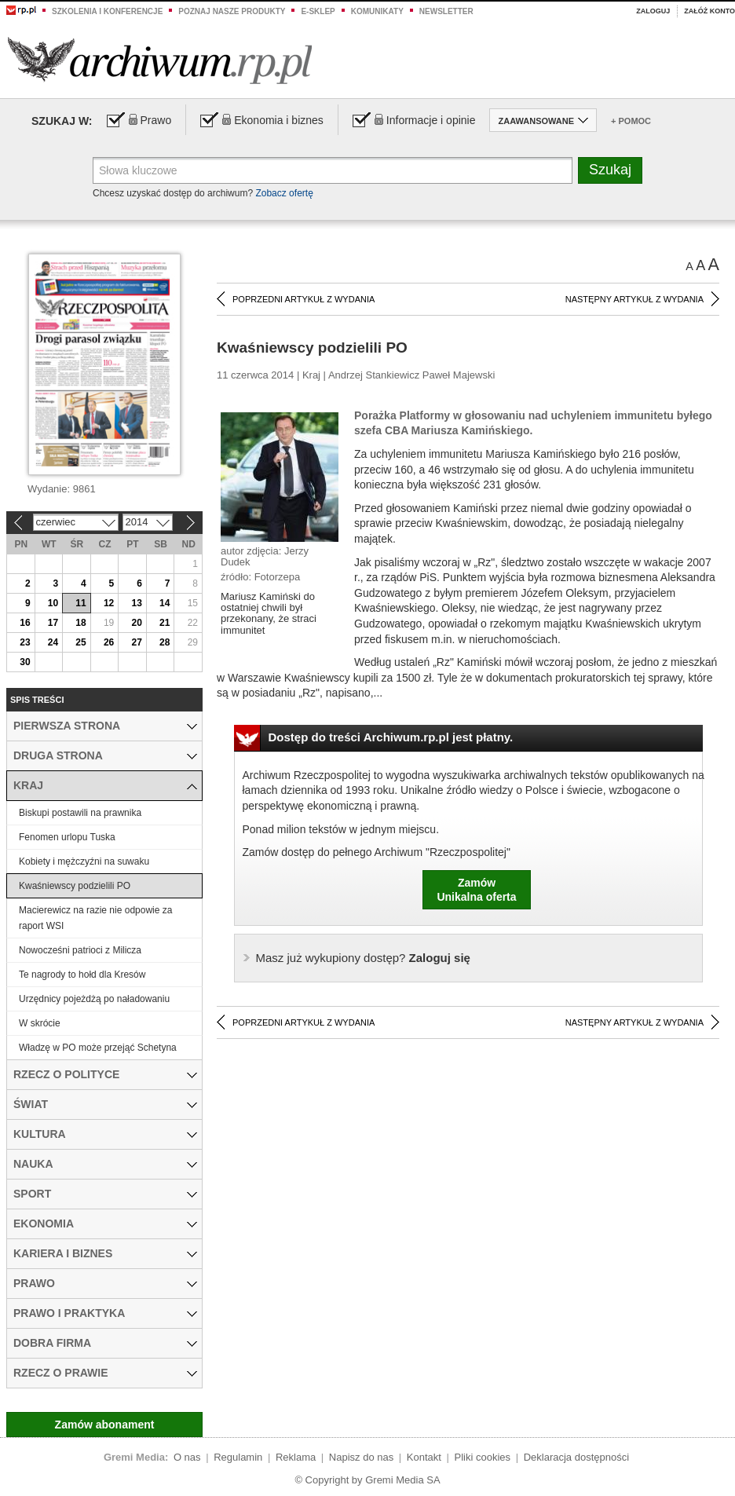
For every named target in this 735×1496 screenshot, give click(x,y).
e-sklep (318, 11)
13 (136, 603)
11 (80, 603)
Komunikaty (377, 11)
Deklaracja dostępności (576, 1457)
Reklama (296, 1457)
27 (136, 642)
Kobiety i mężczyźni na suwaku (84, 861)
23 (25, 642)
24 (53, 642)
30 (25, 662)
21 (164, 622)
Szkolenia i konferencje (107, 11)
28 (164, 642)
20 (136, 622)
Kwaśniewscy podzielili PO (74, 885)
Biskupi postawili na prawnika (80, 812)
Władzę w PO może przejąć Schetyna (98, 1047)
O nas (187, 1457)
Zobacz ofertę (284, 193)
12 (109, 603)
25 (80, 642)
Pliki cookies (483, 1457)
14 (164, 603)
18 (80, 622)
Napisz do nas (361, 1457)
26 (109, 642)
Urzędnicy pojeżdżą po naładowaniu (94, 998)
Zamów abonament (105, 1424)
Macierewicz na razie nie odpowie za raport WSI (95, 918)
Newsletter (446, 11)
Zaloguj (653, 11)
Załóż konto (709, 11)
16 (25, 622)
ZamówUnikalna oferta (476, 889)
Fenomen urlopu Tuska (67, 837)
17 (53, 622)
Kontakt (424, 1457)
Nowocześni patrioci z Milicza (80, 950)
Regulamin (238, 1457)
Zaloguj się (363, 957)
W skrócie (39, 1023)
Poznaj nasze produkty (231, 11)
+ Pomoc (631, 121)
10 (53, 603)
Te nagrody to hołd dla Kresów (82, 974)
